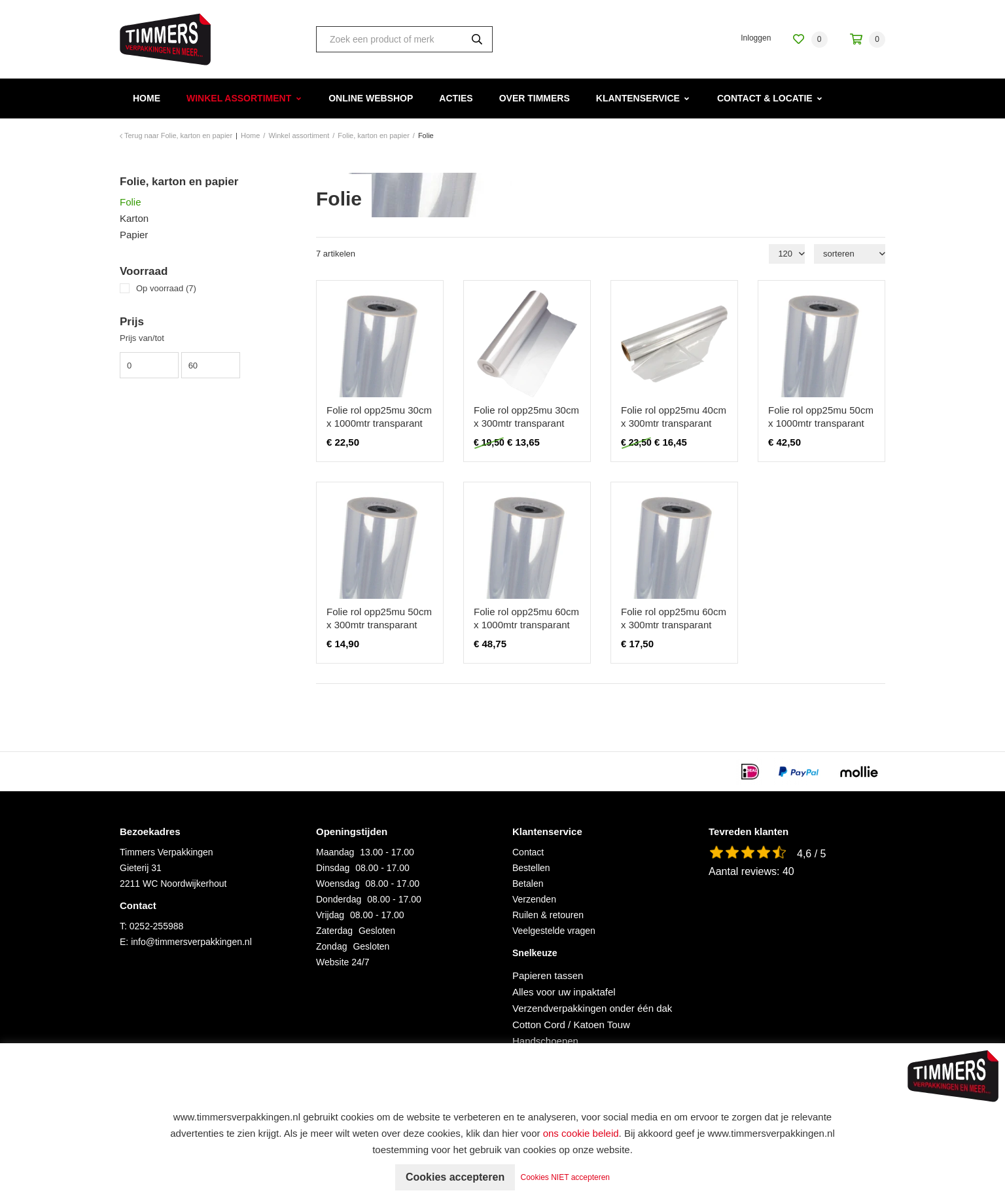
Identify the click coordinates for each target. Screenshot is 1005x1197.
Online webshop (370, 98)
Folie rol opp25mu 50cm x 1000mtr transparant (820, 416)
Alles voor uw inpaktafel (564, 991)
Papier (134, 234)
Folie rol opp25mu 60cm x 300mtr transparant (673, 618)
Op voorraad (166, 288)
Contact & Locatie (765, 98)
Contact (528, 852)
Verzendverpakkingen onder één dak (592, 1008)
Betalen (527, 883)
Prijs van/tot (142, 338)
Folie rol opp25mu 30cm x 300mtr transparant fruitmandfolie (526, 423)
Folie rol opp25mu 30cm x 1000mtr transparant (379, 416)
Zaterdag (334, 930)
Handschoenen (545, 1040)
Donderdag (338, 899)
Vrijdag (330, 915)
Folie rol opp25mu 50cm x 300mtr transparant (379, 618)
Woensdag (338, 883)
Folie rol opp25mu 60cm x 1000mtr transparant (526, 618)
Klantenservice (638, 98)
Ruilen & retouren (548, 915)
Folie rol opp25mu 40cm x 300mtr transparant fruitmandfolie (673, 423)
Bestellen (531, 868)
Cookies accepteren (455, 1177)
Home (146, 98)
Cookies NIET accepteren (565, 1177)
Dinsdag (332, 868)
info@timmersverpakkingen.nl (191, 942)
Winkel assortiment (238, 98)
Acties (455, 98)
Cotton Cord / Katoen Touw (571, 1024)
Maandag (335, 852)
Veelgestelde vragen (553, 930)
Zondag (331, 946)
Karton (134, 218)
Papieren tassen (547, 975)
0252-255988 (157, 926)
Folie (130, 201)
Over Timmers (534, 98)
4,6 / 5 (811, 853)
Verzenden (534, 899)
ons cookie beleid (581, 1133)
